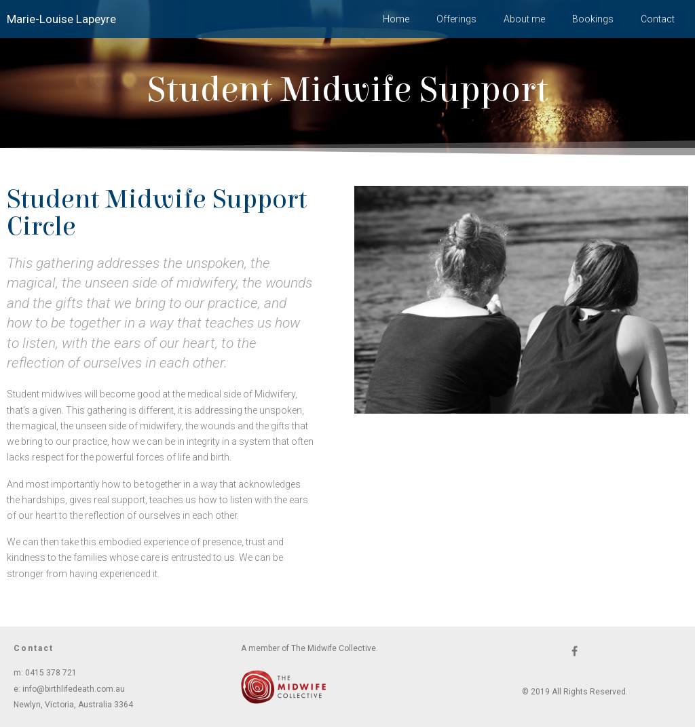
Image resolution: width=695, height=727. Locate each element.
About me (524, 19)
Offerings (456, 19)
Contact (658, 19)
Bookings (593, 19)
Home (396, 19)
